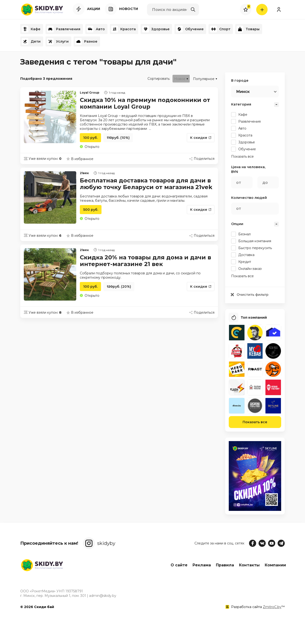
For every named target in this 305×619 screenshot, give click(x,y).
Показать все (255, 423)
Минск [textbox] (243, 91)
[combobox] (255, 91)
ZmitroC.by (272, 607)
